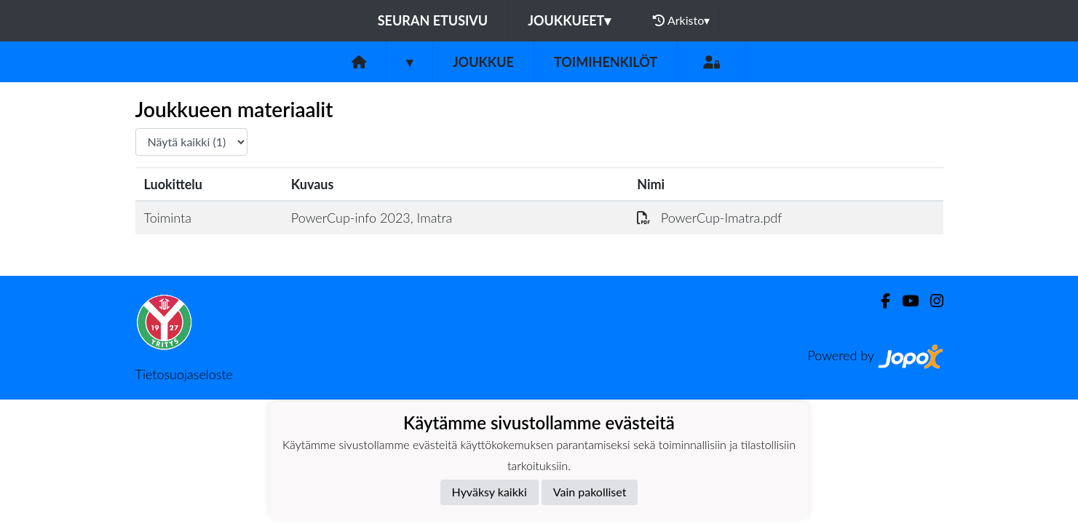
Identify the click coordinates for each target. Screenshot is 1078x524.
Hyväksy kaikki (489, 492)
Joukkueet (569, 20)
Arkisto (681, 20)
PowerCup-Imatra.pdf (709, 218)
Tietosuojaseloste (184, 374)
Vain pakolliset (590, 492)
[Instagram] (931, 301)
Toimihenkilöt (605, 62)
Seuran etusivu (433, 20)
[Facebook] (879, 301)
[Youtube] (904, 301)
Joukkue (483, 62)
